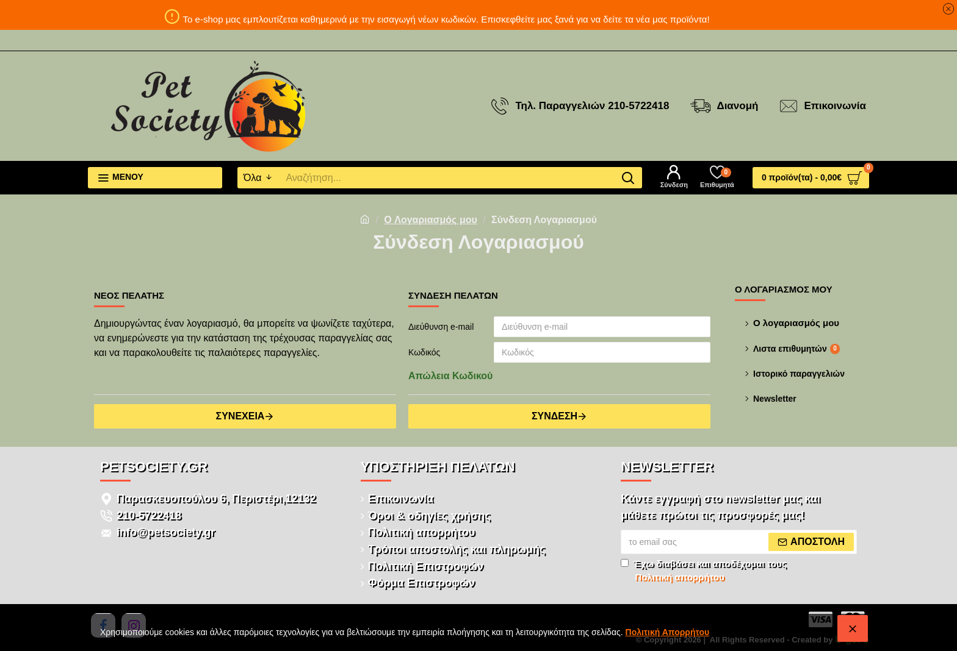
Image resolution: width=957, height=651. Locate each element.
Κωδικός (424, 352)
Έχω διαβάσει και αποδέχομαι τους (703, 571)
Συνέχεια (240, 416)
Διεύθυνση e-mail (441, 327)
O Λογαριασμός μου (430, 220)
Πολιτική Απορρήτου (668, 632)
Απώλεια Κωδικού (450, 376)
